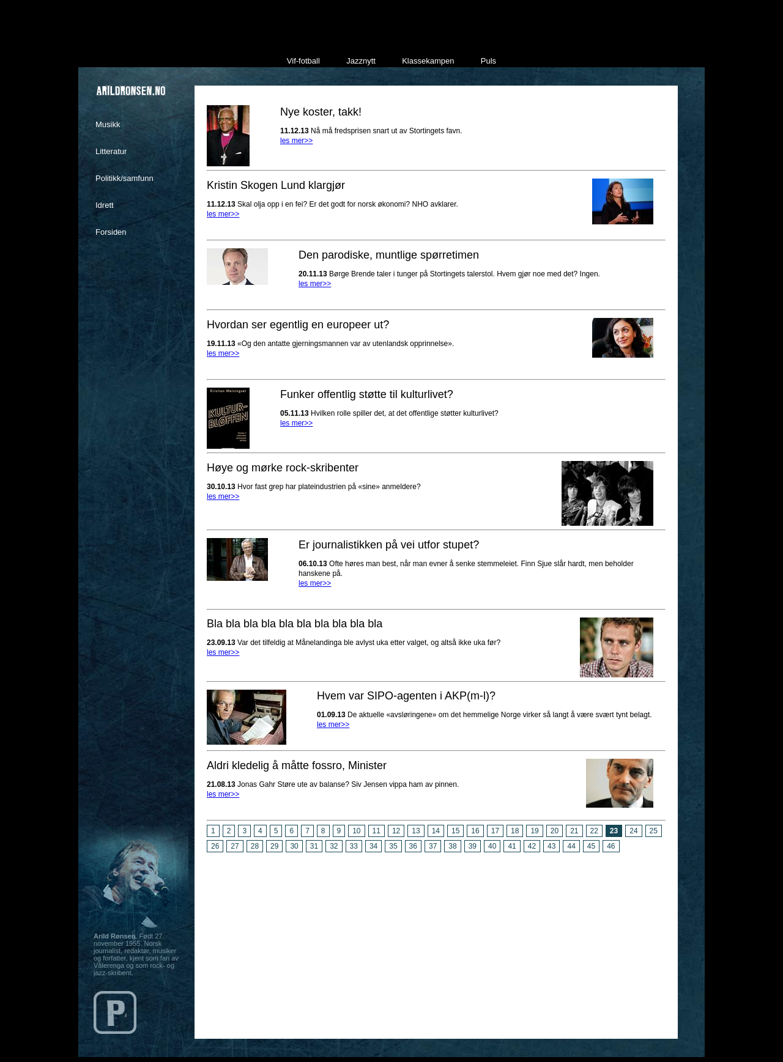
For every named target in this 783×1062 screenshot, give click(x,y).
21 (574, 831)
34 (373, 846)
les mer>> (296, 140)
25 (654, 831)
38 (452, 846)
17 (495, 831)
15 (455, 831)
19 (534, 831)
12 (396, 831)
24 (633, 831)
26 (215, 846)
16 (475, 831)
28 (255, 846)
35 (393, 846)
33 (354, 846)
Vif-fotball (303, 60)
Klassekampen (428, 60)
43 (551, 846)
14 (436, 831)
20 (554, 831)
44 (571, 846)
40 (492, 846)
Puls (488, 60)
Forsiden (111, 232)
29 (274, 846)
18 (515, 831)
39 (473, 846)
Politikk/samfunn (124, 178)
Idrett (104, 205)
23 (614, 831)
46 (611, 846)
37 (433, 846)
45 (591, 846)
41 (512, 846)
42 (532, 846)
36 (413, 846)
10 (356, 831)
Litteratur (111, 151)
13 (416, 831)
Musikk (107, 124)
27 (235, 846)
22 (594, 831)
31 (314, 846)
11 (376, 831)
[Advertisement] (436, 941)
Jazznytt (361, 60)
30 (294, 846)
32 (334, 846)
